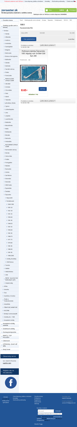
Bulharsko (8, 59)
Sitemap (36, 403)
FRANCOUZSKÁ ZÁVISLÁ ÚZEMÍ (9, 79)
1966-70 (10, 236)
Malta (6, 129)
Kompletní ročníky (9, 320)
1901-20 (10, 207)
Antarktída (7, 304)
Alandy (7, 34)
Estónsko (7, 66)
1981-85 (10, 246)
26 (23, 47)
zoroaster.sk (9, 10)
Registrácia (37, 400)
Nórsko (7, 153)
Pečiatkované (10, 201)
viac (29, 60)
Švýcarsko (8, 195)
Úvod (21, 20)
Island (7, 96)
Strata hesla (37, 402)
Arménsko (8, 43)
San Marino (8, 175)
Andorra (7, 40)
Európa (6, 30)
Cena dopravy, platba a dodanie (33, 1)
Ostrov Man (8, 156)
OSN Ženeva (10, 262)
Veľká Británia (9, 272)
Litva (6, 112)
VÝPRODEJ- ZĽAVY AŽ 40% (10, 345)
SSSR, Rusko (8, 185)
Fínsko (7, 72)
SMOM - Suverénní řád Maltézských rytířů (11, 279)
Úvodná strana (8, 20)
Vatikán (7, 268)
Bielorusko (8, 53)
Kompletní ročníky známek (9, 324)
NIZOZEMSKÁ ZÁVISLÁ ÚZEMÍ (11, 145)
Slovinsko (8, 182)
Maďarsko (8, 122)
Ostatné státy (9, 283)
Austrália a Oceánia (9, 296)
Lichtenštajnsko (9, 109)
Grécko (7, 172)
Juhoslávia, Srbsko (10, 103)
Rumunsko (8, 169)
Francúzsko (8, 75)
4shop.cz (47, 420)
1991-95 (10, 252)
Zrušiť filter (71, 39)
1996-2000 (11, 255)
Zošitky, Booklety (11, 259)
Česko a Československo (8, 300)
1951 (70, 20)
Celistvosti (6, 341)
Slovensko (8, 178)
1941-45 (10, 220)
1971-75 (10, 239)
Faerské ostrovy (9, 69)
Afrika (5, 286)
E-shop (39, 417)
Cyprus (7, 106)
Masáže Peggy (38, 424)
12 (21, 47)
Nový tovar (6, 349)
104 (28, 47)
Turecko (7, 265)
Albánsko (8, 37)
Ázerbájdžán (9, 47)
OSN (6, 275)
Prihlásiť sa (37, 398)
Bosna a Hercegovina (11, 56)
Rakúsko (7, 166)
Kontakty (47, 1)
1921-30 (10, 211)
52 (25, 47)
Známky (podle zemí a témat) (10, 26)
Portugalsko (8, 162)
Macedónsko (9, 125)
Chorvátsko (8, 90)
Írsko (6, 93)
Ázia (5, 293)
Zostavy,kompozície (9, 332)
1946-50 (10, 223)
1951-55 (10, 227)
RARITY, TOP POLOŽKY (7, 336)
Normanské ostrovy (11, 150)
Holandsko (8, 141)
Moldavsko (8, 132)
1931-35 (10, 214)
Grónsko (7, 87)
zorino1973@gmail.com (69, 403)
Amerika (6, 289)
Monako (7, 135)
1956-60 (10, 230)
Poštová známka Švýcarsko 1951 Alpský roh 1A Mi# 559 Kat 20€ (33, 53)
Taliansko (8, 100)
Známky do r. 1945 (9, 317)
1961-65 (10, 233)
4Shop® (44, 418)
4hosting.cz (59, 418)
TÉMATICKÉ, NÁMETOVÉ (10, 307)
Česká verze (71, 1)
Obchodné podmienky (58, 1)
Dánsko (7, 63)
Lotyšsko (7, 116)
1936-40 (10, 217)
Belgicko (7, 50)
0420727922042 (66, 398)
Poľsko (7, 159)
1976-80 (10, 243)
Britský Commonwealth (10, 314)
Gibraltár (7, 84)
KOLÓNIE (6, 310)
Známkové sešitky (9, 329)
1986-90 (10, 249)
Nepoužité (9, 198)
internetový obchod (47, 417)
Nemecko (8, 138)
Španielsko (8, 188)
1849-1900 (11, 204)
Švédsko (7, 191)
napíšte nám (7, 363)
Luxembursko (9, 119)
